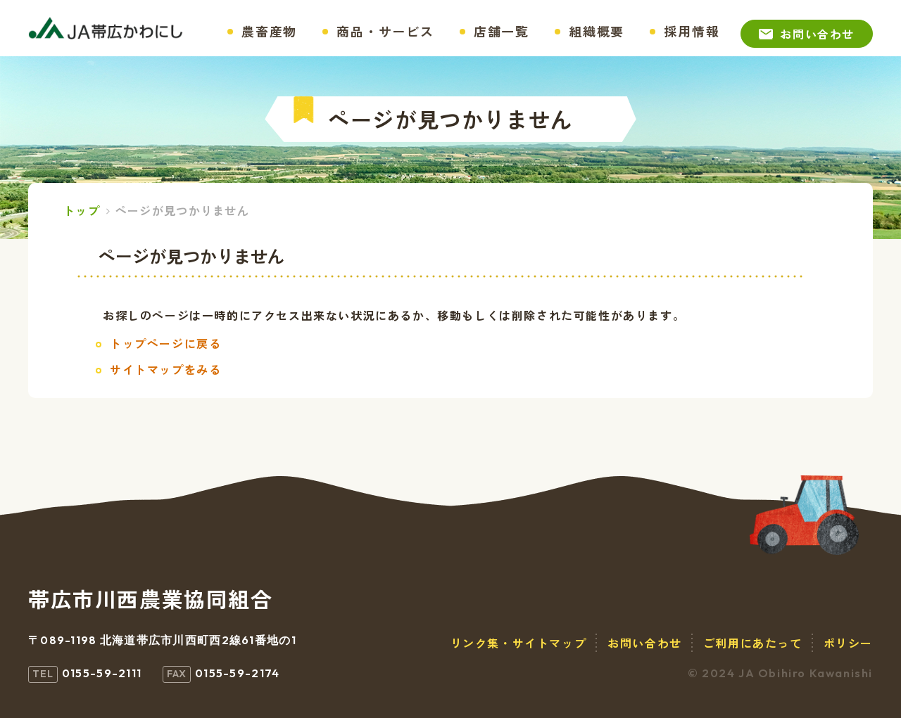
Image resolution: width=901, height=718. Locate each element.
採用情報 (691, 31)
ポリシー (848, 642)
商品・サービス (385, 31)
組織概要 (596, 31)
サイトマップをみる (165, 369)
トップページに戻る (165, 343)
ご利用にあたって (752, 642)
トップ (81, 210)
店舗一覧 (501, 31)
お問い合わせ (817, 33)
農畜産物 (269, 31)
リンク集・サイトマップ (518, 642)
